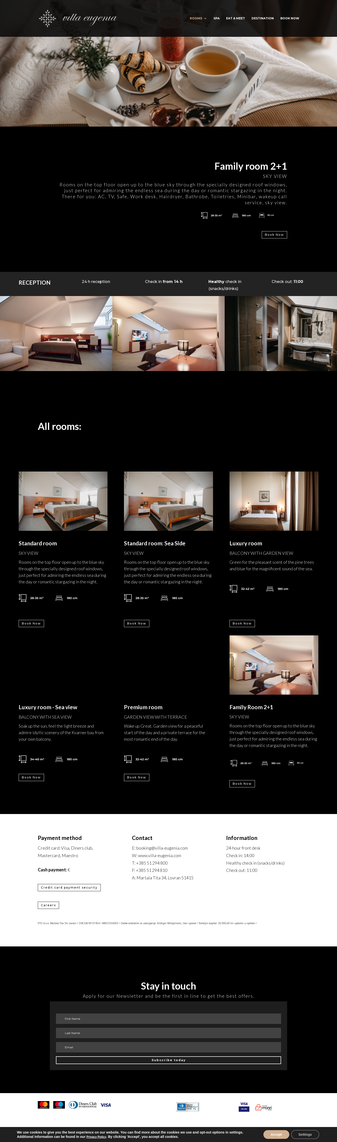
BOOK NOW (289, 18)
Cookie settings (168, 1131)
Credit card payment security (69, 887)
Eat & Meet (235, 18)
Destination (263, 18)
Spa (217, 18)
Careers (48, 905)
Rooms (196, 18)
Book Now (274, 234)
